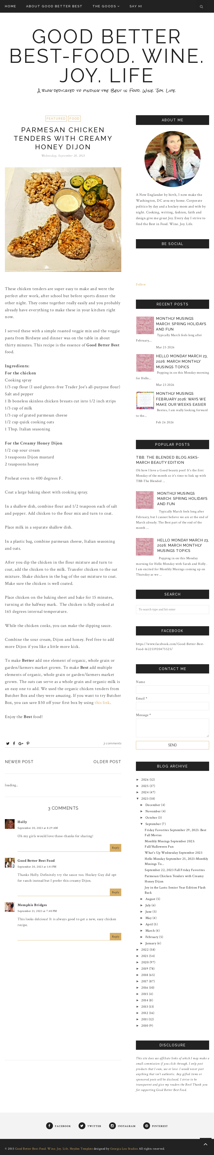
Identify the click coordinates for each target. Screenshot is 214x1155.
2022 (145, 949)
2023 (145, 798)
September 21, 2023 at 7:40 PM (37, 911)
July (148, 905)
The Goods (106, 6)
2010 (145, 1025)
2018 (145, 975)
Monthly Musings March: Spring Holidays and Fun (181, 324)
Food (75, 118)
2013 (145, 1006)
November (153, 811)
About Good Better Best (54, 6)
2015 (145, 994)
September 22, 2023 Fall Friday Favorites (175, 870)
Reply (115, 848)
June (149, 911)
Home (10, 6)
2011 (145, 1019)
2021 (145, 956)
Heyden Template (81, 1149)
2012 (145, 1013)
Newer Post (19, 761)
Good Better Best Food (36, 860)
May (149, 918)
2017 (145, 981)
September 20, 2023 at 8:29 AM (38, 828)
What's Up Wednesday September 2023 (173, 853)
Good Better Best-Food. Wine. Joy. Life (107, 56)
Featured (56, 118)
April (149, 924)
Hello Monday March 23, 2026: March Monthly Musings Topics (182, 361)
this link (102, 702)
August (150, 899)
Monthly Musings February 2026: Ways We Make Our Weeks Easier (181, 399)
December (153, 805)
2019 (145, 968)
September (153, 824)
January (151, 943)
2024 (145, 792)
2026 (145, 779)
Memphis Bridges (32, 905)
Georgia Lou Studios (124, 1149)
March (150, 930)
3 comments (112, 743)
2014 (145, 1000)
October (151, 817)
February (152, 937)
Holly (22, 822)
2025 (145, 786)
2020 (145, 962)
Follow (141, 284)
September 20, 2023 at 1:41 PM (37, 867)
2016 (145, 987)
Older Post (107, 761)
